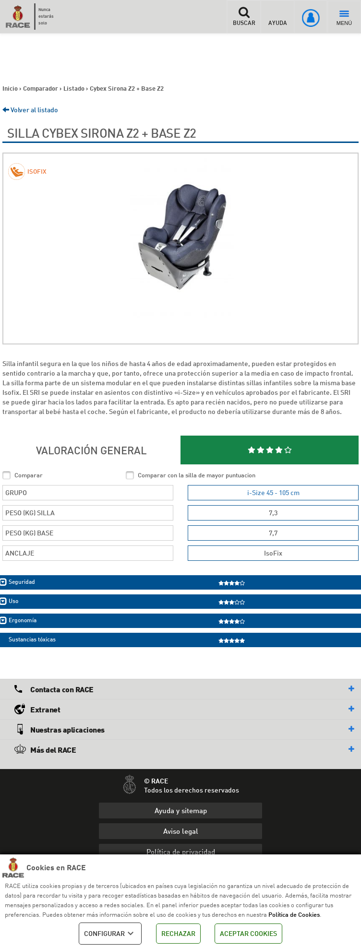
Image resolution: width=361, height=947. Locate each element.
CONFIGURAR (110, 933)
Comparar (28, 475)
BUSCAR (244, 16)
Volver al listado (30, 110)
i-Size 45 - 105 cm (273, 492)
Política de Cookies (294, 914)
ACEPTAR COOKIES (248, 933)
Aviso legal (180, 831)
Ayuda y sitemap (181, 810)
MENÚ (344, 18)
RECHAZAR (178, 933)
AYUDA (277, 16)
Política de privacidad (180, 851)
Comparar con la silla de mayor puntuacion (196, 475)
